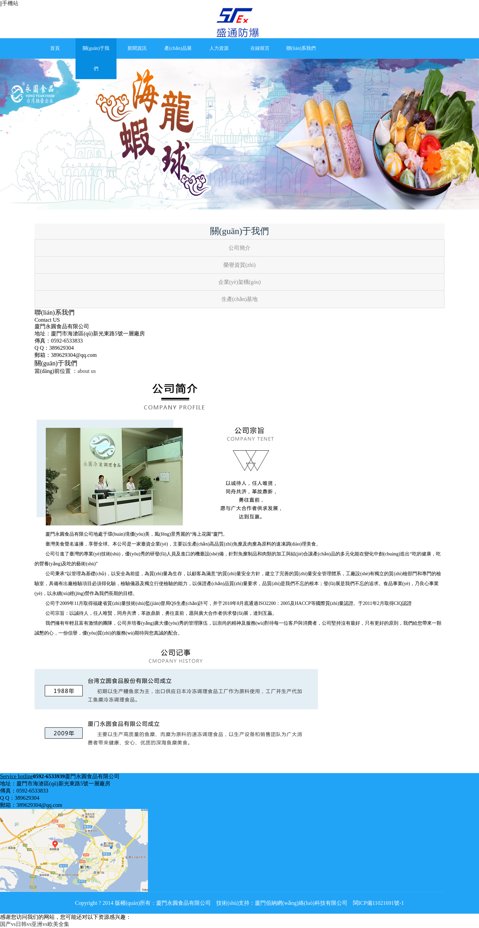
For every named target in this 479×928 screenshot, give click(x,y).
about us (87, 371)
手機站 (10, 3)
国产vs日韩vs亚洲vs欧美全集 (34, 924)
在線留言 (260, 48)
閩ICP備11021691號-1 (378, 903)
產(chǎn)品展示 (178, 58)
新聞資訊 (137, 48)
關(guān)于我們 (96, 58)
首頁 (55, 48)
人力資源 (219, 48)
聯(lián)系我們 (301, 48)
